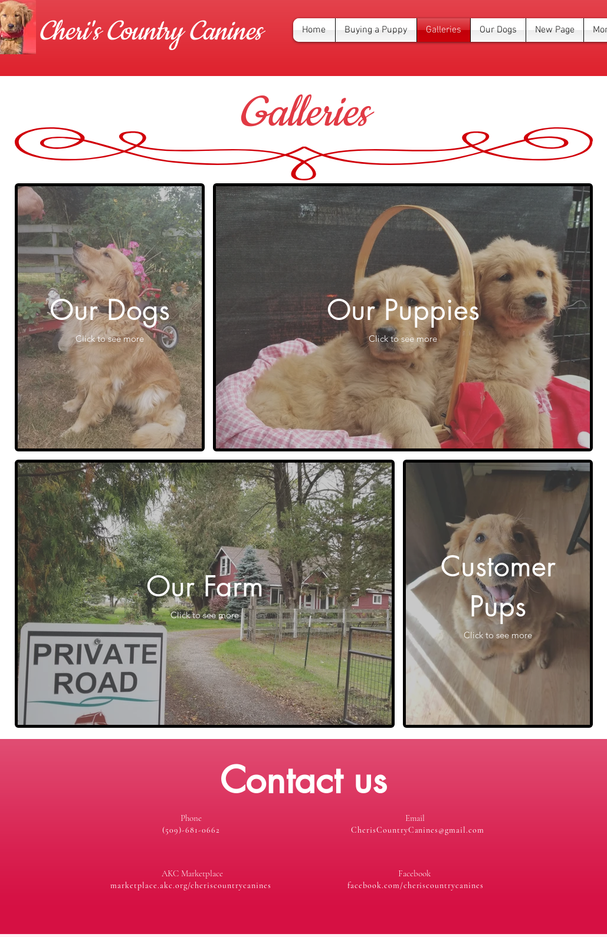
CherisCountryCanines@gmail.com (417, 830)
